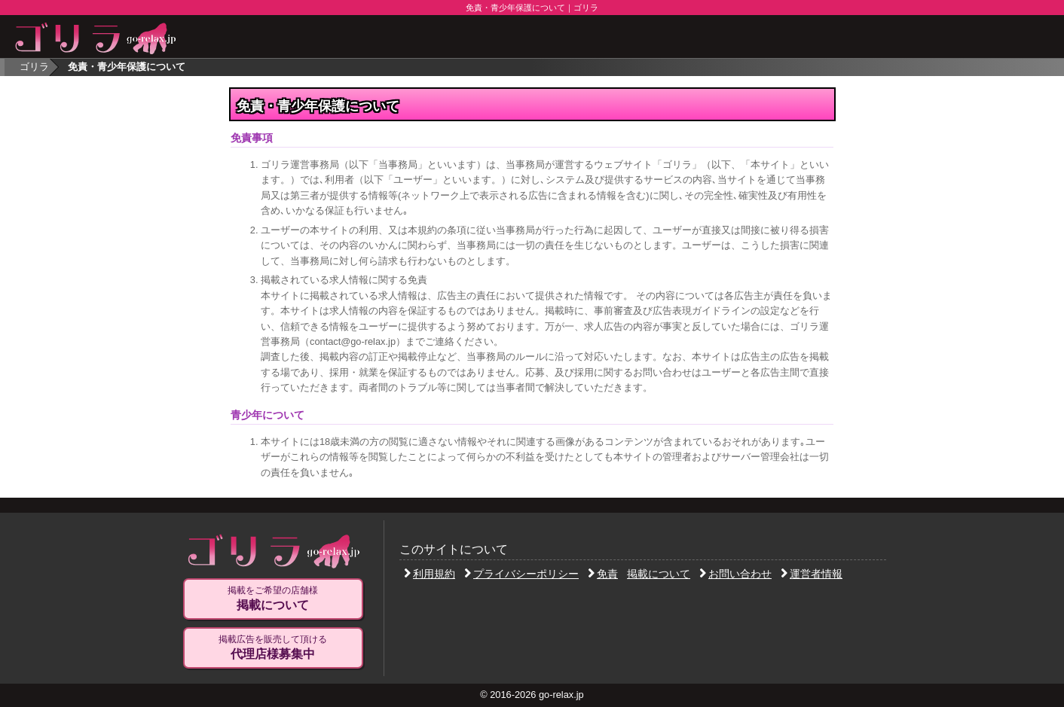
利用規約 (429, 574)
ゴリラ (34, 66)
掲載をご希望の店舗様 (273, 598)
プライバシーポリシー (521, 574)
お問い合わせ (735, 574)
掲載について (658, 574)
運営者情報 (811, 574)
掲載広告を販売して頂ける (273, 647)
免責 (603, 574)
